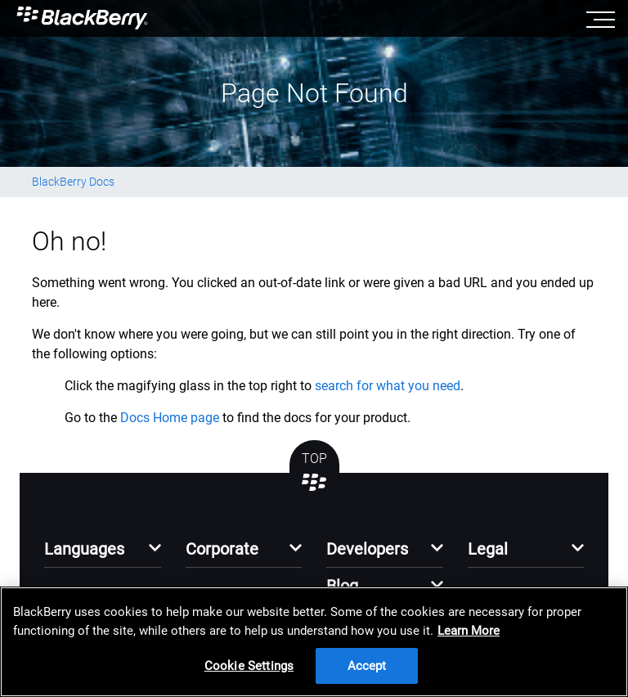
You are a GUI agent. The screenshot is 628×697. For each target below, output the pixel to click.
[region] (314, 642)
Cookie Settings (249, 666)
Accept (367, 666)
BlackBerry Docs (73, 181)
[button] (102, 553)
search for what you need (387, 385)
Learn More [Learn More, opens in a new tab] (468, 630)
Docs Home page (169, 417)
